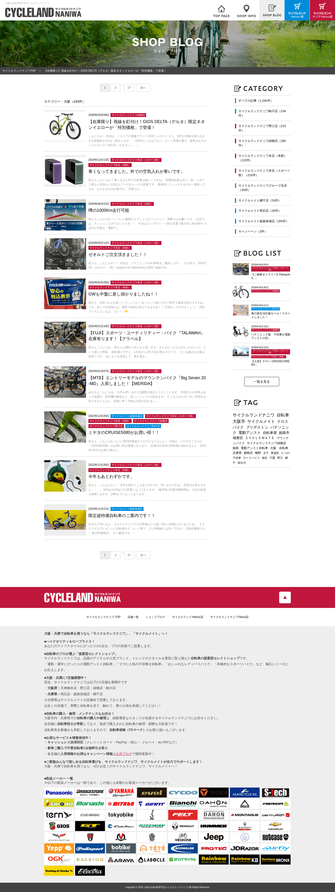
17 (129, 87)
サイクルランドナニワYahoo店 (229, 617)
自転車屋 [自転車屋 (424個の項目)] (270, 433)
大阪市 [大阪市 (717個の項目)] (239, 421)
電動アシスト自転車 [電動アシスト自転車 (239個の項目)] (254, 448)
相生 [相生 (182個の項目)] (265, 457)
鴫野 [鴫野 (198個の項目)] (258, 453)
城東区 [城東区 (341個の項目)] (238, 438)
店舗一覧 (133, 617)
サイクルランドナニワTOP (19, 70)
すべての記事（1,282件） (255, 100)
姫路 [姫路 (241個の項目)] (236, 448)
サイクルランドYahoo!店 (187, 617)
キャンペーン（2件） (252, 231)
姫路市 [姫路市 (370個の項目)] (284, 433)
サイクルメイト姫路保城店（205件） (263, 221)
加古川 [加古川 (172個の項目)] (242, 462)
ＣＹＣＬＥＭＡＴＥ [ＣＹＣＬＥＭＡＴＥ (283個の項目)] (260, 438)
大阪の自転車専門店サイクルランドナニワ (166, 887)
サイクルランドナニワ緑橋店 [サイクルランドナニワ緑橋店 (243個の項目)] (266, 443)
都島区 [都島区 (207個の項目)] (248, 453)
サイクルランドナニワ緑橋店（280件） (262, 143)
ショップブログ (155, 617)
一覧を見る (262, 381)
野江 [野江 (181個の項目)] (280, 457)
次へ (143, 87)
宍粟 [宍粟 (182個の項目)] (272, 457)
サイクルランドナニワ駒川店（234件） (262, 113)
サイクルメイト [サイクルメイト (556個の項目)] (261, 421)
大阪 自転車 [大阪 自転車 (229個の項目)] (279, 448)
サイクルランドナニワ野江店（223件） (262, 128)
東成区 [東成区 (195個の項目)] (275, 453)
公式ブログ (124, 754)
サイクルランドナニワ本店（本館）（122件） (262, 158)
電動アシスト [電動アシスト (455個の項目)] (249, 433)
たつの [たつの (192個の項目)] (285, 453)
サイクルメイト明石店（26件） (259, 210)
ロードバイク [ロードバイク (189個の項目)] (251, 457)
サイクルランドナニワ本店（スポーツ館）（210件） (264, 173)
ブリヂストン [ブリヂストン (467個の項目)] (257, 427)
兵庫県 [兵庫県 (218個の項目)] (237, 453)
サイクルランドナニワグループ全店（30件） (262, 188)
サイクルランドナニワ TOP (103, 617)
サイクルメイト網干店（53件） (259, 200)
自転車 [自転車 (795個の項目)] (283, 415)
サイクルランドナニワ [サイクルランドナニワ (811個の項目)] (254, 415)
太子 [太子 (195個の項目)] (266, 453)
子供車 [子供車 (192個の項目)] (237, 457)
